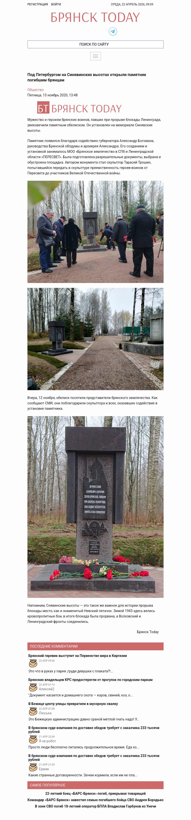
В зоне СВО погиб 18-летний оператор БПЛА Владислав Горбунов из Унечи (95, 806)
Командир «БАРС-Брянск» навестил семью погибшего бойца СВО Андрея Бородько (95, 800)
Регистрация (37, 4)
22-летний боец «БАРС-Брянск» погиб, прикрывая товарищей (95, 793)
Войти (56, 4)
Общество (35, 90)
